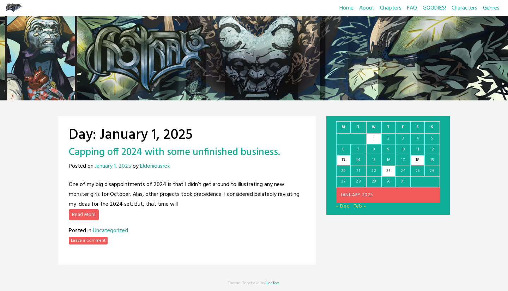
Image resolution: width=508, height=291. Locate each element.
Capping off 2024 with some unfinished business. (174, 152)
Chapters (390, 8)
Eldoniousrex (155, 166)
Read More (84, 215)
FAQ (412, 8)
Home (346, 8)
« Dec (343, 206)
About (366, 8)
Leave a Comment (88, 240)
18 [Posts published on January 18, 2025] (418, 160)
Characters (464, 8)
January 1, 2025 (113, 166)
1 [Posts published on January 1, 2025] (374, 138)
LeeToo (272, 283)
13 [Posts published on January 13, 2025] (343, 160)
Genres (491, 8)
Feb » (360, 206)
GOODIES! (434, 8)
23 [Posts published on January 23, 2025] (388, 171)
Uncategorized (110, 230)
